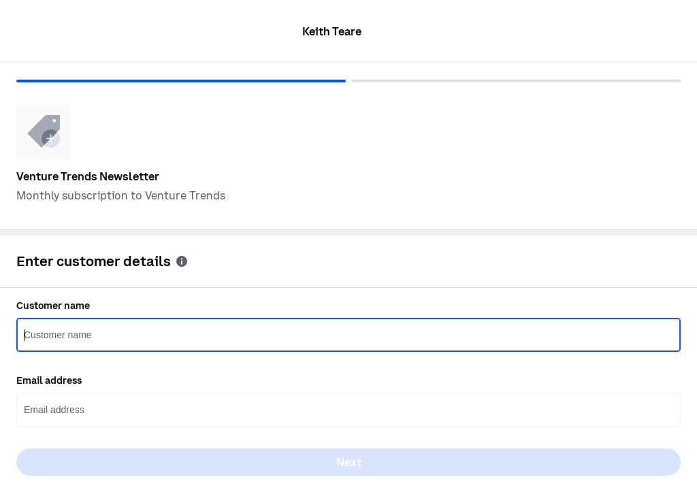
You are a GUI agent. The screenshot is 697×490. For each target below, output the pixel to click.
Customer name (53, 305)
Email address (49, 380)
